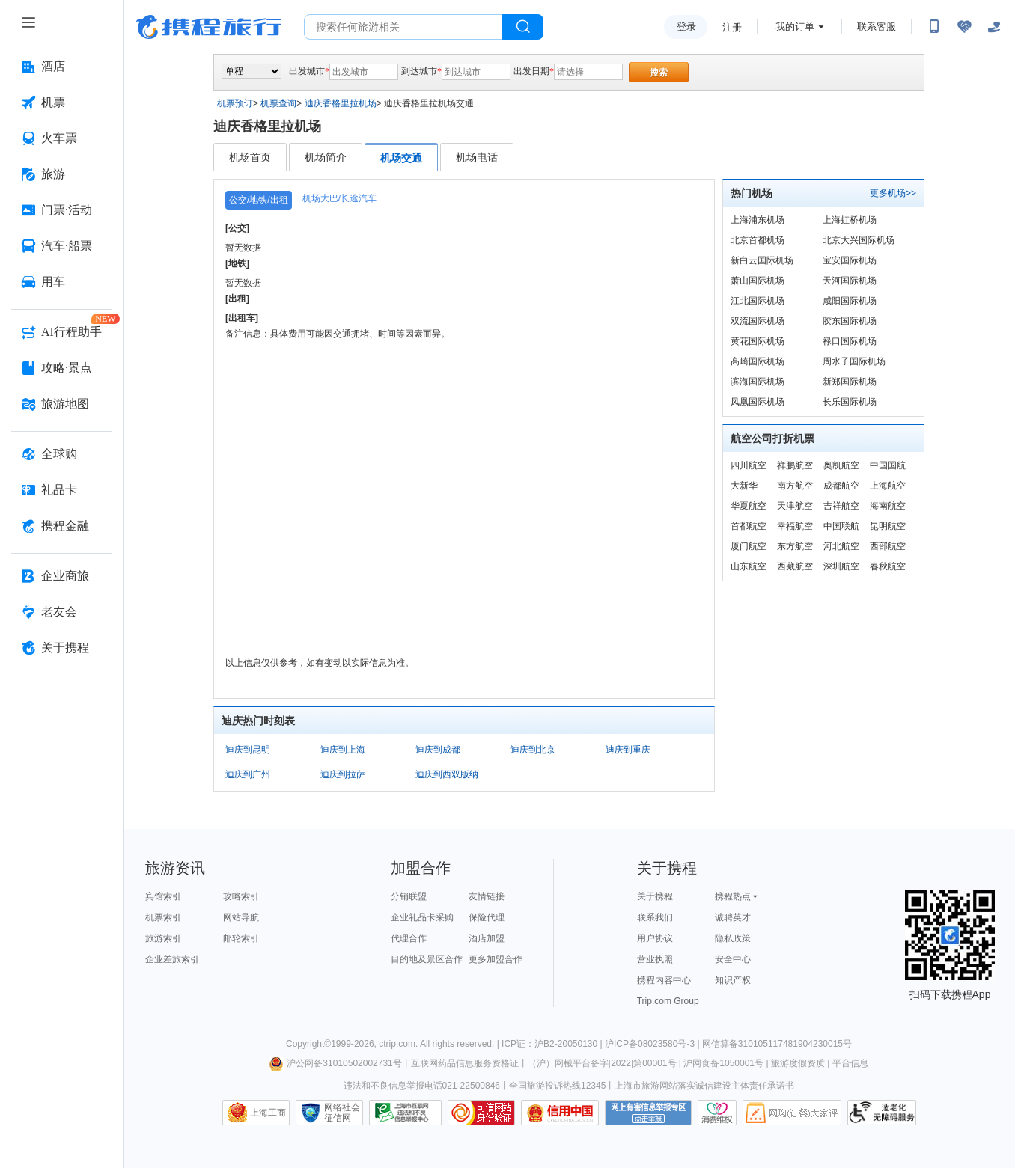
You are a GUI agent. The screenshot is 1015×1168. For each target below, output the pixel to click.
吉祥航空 (841, 506)
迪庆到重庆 (628, 749)
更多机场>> (893, 193)
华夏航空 (748, 506)
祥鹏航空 (795, 465)
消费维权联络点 (717, 1112)
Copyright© (308, 1044)
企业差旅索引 (172, 959)
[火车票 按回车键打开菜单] (61, 138)
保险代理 (487, 917)
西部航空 (888, 546)
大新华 (744, 485)
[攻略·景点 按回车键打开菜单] (61, 368)
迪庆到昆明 (247, 749)
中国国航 (888, 465)
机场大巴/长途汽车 (339, 198)
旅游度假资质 (798, 1063)
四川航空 (748, 465)
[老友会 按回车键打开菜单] (61, 612)
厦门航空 (748, 546)
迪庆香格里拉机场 (341, 103)
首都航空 (748, 526)
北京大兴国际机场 (858, 240)
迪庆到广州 (247, 774)
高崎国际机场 (757, 361)
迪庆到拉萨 (342, 774)
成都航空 (841, 485)
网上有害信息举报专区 (648, 1112)
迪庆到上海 (342, 749)
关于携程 (655, 896)
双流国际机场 (757, 321)
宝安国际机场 (850, 260)
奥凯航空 (841, 465)
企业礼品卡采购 (422, 917)
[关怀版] (994, 26)
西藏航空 (795, 566)
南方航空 (795, 485)
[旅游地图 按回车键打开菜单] (61, 404)
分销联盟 (409, 896)
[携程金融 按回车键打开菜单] (61, 526)
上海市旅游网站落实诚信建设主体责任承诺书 (704, 1085)
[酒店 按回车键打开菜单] (61, 66)
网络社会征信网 (342, 1112)
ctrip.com (397, 1044)
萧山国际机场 (757, 280)
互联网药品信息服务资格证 (465, 1063)
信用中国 (560, 1112)
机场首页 (250, 157)
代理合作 (409, 938)
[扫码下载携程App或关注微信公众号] (934, 27)
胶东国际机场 (850, 321)
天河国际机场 (850, 280)
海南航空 (888, 506)
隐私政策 (733, 938)
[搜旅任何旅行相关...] (403, 27)
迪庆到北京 (532, 749)
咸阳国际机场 (850, 301)
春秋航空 (888, 566)
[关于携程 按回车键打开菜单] (61, 648)
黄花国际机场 (757, 341)
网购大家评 (792, 1112)
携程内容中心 (664, 980)
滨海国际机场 (757, 381)
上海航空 (888, 485)
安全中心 (733, 959)
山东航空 (748, 566)
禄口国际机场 (850, 341)
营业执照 (655, 959)
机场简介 (326, 157)
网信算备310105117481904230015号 (777, 1044)
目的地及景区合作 (427, 959)
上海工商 (268, 1112)
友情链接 (487, 896)
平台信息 (850, 1063)
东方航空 (795, 546)
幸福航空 (795, 526)
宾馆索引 (163, 896)
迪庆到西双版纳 (446, 774)
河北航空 (841, 546)
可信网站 (481, 1112)
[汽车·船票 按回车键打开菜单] (61, 246)
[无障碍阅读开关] (964, 26)
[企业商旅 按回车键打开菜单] (61, 576)
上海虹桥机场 (850, 220)
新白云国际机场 (762, 260)
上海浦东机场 (757, 220)
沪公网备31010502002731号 (335, 1063)
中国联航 (841, 526)
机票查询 (278, 103)
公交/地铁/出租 (258, 200)
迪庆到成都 (437, 749)
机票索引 (163, 917)
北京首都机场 (757, 240)
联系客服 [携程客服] (876, 26)
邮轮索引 (241, 938)
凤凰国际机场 (757, 402)
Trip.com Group (668, 1001)
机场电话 (477, 157)
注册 (732, 27)
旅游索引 (163, 938)
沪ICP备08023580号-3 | (653, 1044)
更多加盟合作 (495, 959)
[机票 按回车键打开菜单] (61, 102)
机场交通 (401, 158)
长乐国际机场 (850, 402)
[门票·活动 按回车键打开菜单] (61, 210)
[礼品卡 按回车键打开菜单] (61, 490)
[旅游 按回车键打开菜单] (61, 174)
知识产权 (733, 980)
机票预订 (235, 103)
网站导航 (241, 917)
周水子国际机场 (854, 361)
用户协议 (655, 938)
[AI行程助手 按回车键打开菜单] (61, 332)
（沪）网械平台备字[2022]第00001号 (602, 1063)
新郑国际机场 (850, 381)
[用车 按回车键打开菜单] (61, 282)
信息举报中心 (405, 1112)
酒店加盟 (487, 938)
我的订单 (794, 26)
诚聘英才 (733, 917)
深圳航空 (841, 566)
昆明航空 (888, 526)
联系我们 (655, 917)
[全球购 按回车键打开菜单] (61, 454)
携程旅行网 (208, 27)
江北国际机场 (757, 301)
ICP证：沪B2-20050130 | (553, 1044)
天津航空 (795, 506)
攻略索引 (241, 896)
